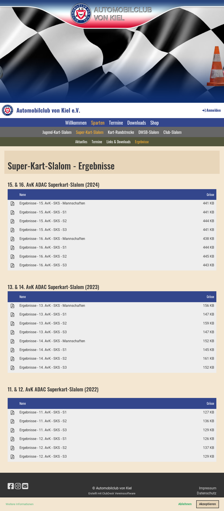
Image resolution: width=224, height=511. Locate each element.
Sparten (98, 122)
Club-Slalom (172, 132)
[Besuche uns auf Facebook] (11, 486)
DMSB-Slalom (148, 132)
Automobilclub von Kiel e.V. (48, 110)
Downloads (136, 122)
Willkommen (76, 122)
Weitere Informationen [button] (19, 504)
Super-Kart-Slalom (89, 132)
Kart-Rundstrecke (121, 132)
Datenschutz (206, 493)
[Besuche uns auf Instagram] (18, 486)
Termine (116, 122)
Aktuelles (81, 141)
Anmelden (211, 110)
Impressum (207, 488)
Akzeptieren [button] (207, 504)
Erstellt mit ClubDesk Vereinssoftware (111, 493)
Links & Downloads (119, 141)
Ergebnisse (142, 141)
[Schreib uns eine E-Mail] (25, 486)
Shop (154, 122)
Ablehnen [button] (185, 504)
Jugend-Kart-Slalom (57, 132)
